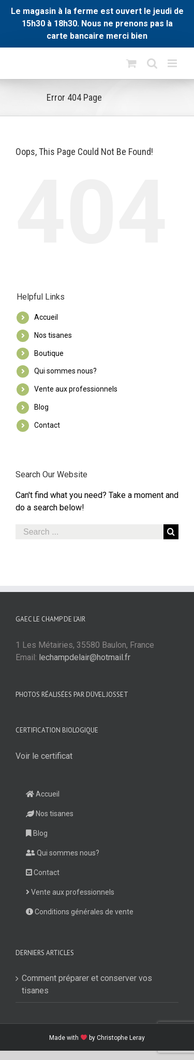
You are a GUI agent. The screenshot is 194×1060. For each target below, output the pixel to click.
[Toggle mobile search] (152, 63)
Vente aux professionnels (75, 389)
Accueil (46, 317)
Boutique (49, 353)
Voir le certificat (44, 756)
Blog (41, 407)
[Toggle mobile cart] (131, 63)
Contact (47, 425)
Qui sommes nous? (65, 371)
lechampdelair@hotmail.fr (84, 657)
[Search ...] (89, 531)
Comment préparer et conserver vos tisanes (87, 984)
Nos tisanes (53, 335)
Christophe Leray (121, 1037)
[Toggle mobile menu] (173, 63)
